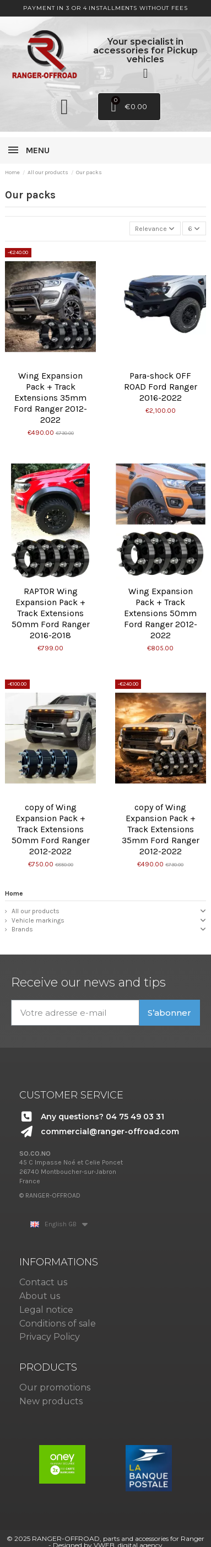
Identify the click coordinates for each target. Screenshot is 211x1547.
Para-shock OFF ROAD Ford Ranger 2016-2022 (160, 386)
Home (14, 893)
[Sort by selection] (155, 228)
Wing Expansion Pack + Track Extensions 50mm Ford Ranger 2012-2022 (160, 613)
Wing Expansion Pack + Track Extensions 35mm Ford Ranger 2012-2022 (50, 397)
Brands (22, 929)
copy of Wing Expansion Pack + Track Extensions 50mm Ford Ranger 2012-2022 (51, 829)
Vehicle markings (38, 920)
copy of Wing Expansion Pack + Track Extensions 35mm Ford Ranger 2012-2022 (160, 829)
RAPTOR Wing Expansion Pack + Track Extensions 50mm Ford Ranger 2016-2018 (51, 613)
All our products (35, 911)
